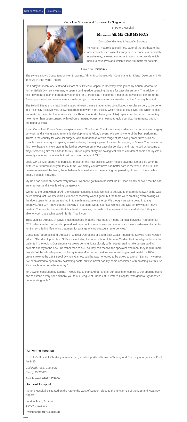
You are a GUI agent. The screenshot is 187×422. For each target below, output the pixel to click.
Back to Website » (33, 11)
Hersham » (100, 69)
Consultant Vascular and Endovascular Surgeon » (94, 22)
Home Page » (53, 11)
